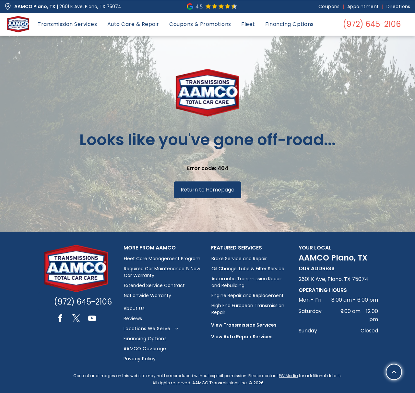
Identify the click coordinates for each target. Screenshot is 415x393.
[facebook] (60, 319)
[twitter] (76, 319)
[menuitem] (329, 7)
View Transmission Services (244, 325)
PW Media (288, 375)
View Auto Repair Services (242, 336)
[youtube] (92, 319)
